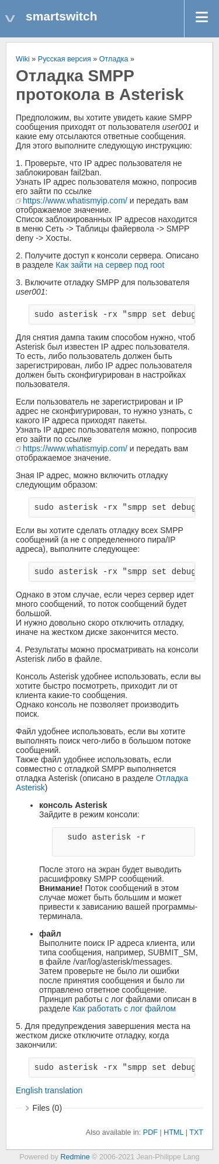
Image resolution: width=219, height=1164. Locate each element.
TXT (196, 1132)
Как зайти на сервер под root (109, 265)
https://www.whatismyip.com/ (75, 200)
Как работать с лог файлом (124, 1008)
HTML (173, 1132)
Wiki (23, 59)
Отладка (113, 59)
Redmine (74, 1157)
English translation (49, 1090)
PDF (150, 1132)
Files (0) (47, 1108)
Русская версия (64, 59)
